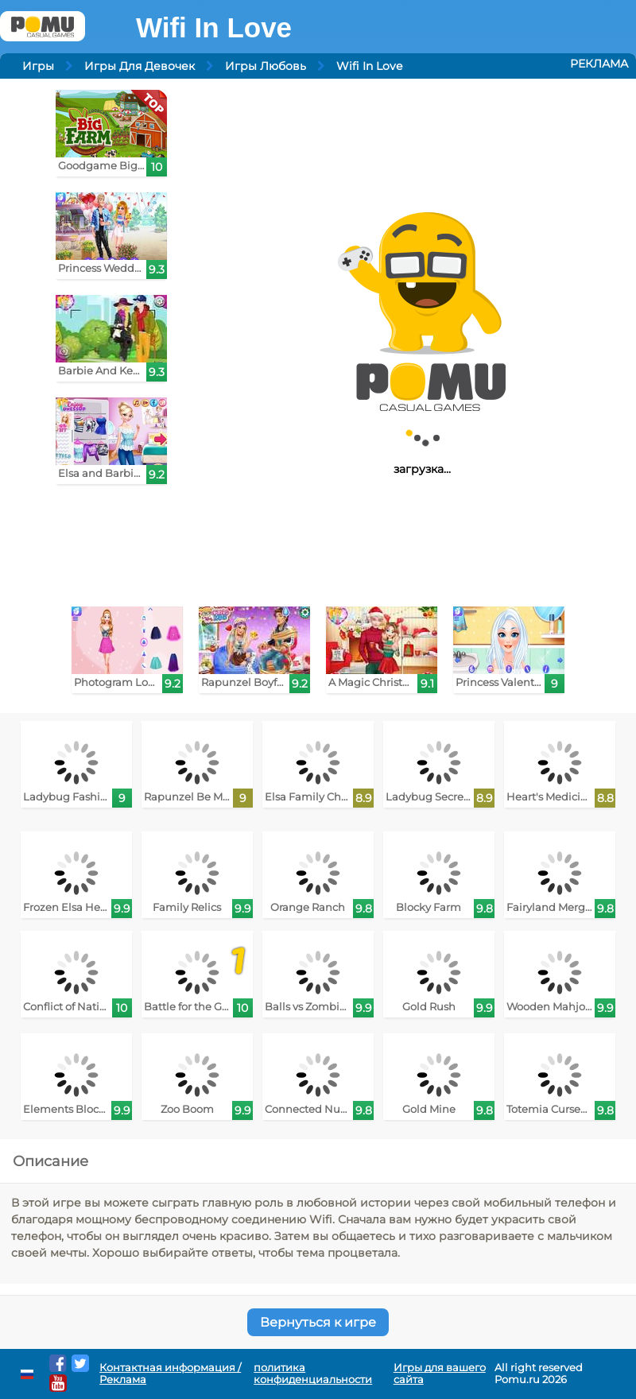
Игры (38, 66)
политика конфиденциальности (313, 1373)
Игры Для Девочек (139, 66)
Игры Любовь (265, 66)
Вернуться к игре (318, 1322)
